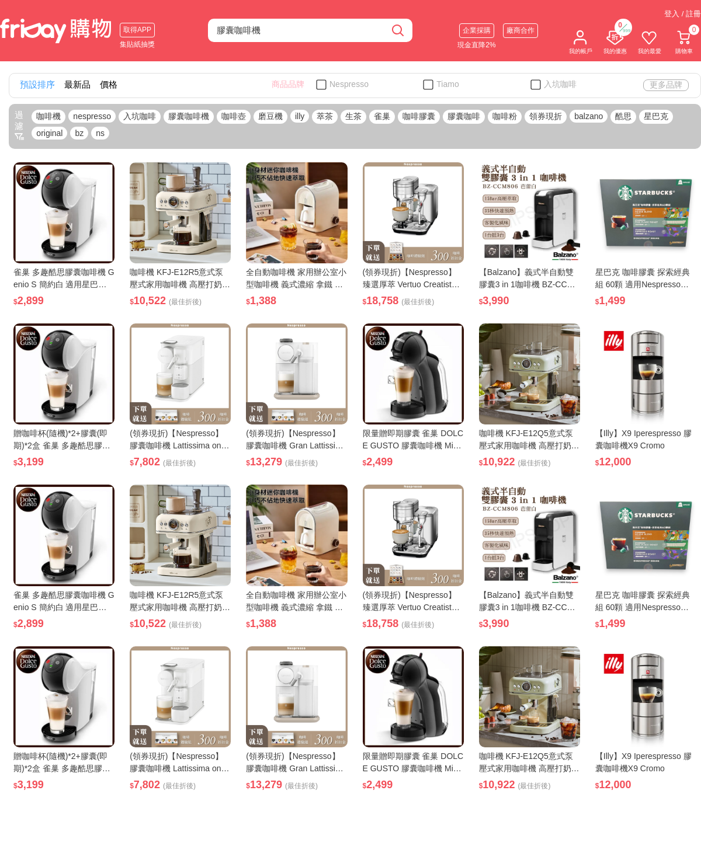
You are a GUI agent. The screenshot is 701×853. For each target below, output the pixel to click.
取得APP (137, 30)
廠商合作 (520, 30)
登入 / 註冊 (682, 13)
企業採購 (477, 30)
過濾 (19, 125)
